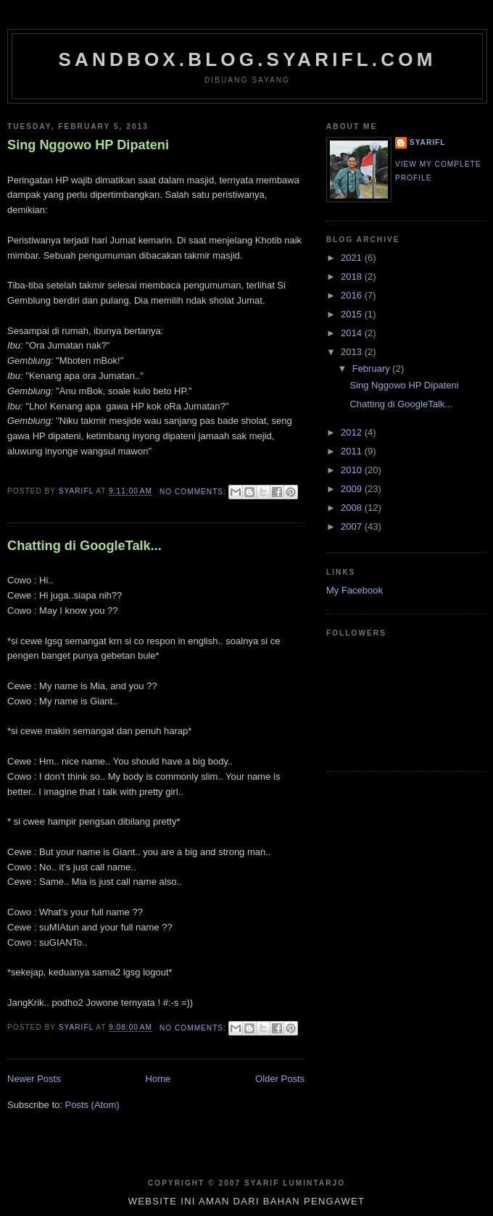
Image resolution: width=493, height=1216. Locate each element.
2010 (353, 470)
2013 (353, 351)
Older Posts (279, 1078)
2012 (353, 432)
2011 (353, 451)
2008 (353, 507)
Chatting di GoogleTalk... (84, 545)
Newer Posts (34, 1078)
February (372, 368)
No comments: (194, 492)
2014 (353, 333)
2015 (353, 314)
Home (158, 1078)
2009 (353, 488)
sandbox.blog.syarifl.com (247, 59)
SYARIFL (427, 142)
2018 (353, 276)
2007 (353, 526)
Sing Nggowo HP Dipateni (88, 145)
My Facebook (354, 590)
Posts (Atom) (92, 1104)
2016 (353, 295)
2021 (353, 257)
